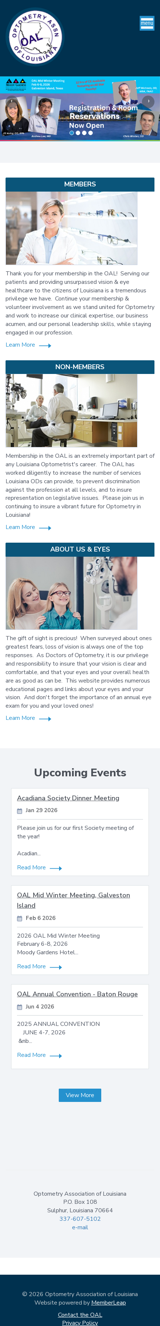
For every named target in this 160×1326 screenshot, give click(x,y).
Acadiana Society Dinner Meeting (68, 798)
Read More (31, 867)
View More (80, 1095)
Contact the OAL (80, 1315)
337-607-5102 (80, 1219)
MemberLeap (108, 1303)
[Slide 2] (84, 133)
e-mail (80, 1227)
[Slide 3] (90, 133)
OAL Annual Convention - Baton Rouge (77, 994)
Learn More (20, 345)
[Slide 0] (71, 133)
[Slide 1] (78, 133)
